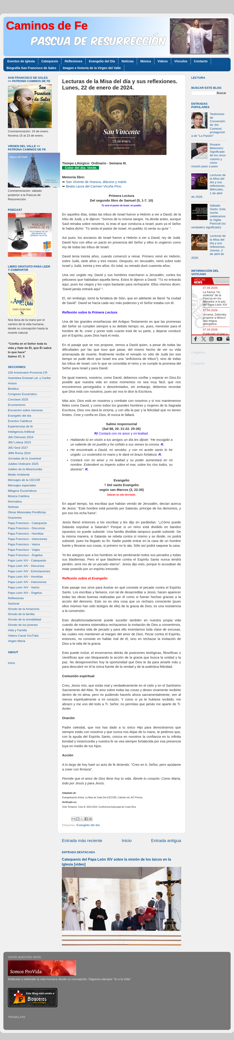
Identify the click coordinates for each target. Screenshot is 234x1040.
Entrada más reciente (82, 840)
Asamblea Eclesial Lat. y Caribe (29, 378)
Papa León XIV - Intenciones (27, 582)
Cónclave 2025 (18, 399)
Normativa (15, 501)
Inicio (127, 840)
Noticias (128, 61)
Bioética (13, 388)
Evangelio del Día (102, 61)
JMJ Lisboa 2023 (19, 442)
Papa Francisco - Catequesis (27, 523)
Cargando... (199, 352)
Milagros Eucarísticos (22, 490)
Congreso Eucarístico (22, 394)
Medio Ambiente (19, 474)
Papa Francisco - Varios (24, 544)
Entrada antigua (166, 840)
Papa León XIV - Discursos (26, 566)
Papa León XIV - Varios (23, 587)
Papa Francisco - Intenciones (27, 539)
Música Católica (18, 496)
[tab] (202, 281)
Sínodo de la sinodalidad (24, 619)
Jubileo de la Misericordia (25, 469)
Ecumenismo (16, 405)
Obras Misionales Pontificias (27, 512)
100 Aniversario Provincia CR (27, 372)
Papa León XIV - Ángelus (25, 592)
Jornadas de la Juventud (24, 458)
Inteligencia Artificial (21, 431)
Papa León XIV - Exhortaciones (29, 571)
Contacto (201, 61)
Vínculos (180, 61)
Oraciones (15, 517)
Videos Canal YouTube (23, 635)
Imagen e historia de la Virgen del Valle (92, 68)
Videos (163, 61)
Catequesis (49, 61)
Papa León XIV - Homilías (25, 576)
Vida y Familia (17, 630)
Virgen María (16, 641)
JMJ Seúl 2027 (18, 447)
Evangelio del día (88, 825)
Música (145, 61)
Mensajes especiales (22, 485)
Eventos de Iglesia (21, 61)
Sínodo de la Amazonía (23, 609)
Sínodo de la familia (21, 614)
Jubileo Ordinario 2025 (23, 464)
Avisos (12, 383)
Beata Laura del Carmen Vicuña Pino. (94, 186)
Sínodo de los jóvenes (23, 625)
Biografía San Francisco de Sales (31, 68)
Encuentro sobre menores (25, 410)
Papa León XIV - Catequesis (27, 560)
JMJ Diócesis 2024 (20, 437)
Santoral (13, 603)
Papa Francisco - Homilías (25, 533)
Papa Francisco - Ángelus (25, 555)
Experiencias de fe (20, 426)
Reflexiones (73, 61)
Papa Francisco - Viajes (24, 549)
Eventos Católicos (20, 421)
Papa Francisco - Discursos (26, 528)
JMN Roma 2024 (19, 453)
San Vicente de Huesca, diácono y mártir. (96, 182)
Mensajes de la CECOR (24, 480)
